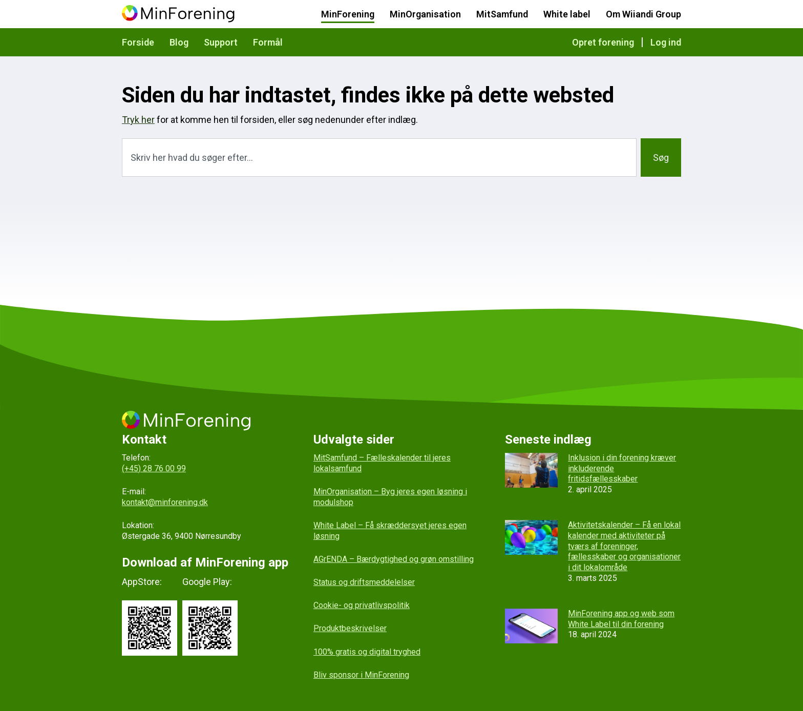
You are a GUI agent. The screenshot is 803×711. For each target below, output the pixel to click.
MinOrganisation (425, 14)
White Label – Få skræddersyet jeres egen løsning (390, 530)
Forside (138, 42)
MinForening (347, 14)
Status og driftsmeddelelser (364, 582)
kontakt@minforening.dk (165, 502)
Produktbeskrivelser (350, 628)
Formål (268, 42)
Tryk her (138, 119)
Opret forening (603, 42)
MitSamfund (502, 14)
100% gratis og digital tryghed (366, 652)
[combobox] (379, 157)
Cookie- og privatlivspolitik (361, 605)
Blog (179, 42)
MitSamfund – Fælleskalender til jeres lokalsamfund (382, 463)
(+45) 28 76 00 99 (154, 468)
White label (566, 14)
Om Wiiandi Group (643, 14)
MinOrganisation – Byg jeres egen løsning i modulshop (390, 497)
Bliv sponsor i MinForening (361, 675)
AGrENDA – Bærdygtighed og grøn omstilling (393, 559)
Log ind (665, 42)
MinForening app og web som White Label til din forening (621, 619)
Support (221, 42)
